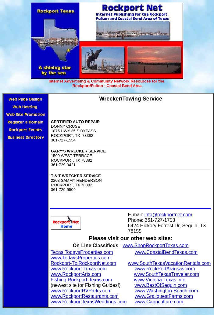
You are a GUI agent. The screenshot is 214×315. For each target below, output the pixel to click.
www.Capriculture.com (159, 301)
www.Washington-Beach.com (166, 290)
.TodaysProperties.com (88, 252)
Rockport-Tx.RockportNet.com (83, 263)
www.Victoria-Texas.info (160, 279)
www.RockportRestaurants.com (85, 296)
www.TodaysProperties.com (81, 257)
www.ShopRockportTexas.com (155, 245)
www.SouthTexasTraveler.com (166, 274)
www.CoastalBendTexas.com (166, 252)
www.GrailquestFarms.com (164, 296)
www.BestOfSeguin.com (160, 285)
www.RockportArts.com (76, 274)
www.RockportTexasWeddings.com (89, 301)
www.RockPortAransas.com (165, 268)
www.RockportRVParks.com (81, 290)
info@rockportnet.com (168, 214)
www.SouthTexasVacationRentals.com (169, 263)
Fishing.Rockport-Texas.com (81, 279)
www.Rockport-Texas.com (79, 268)
